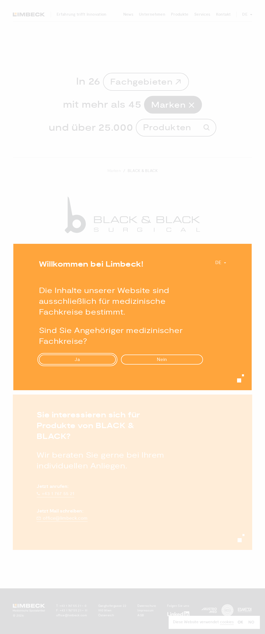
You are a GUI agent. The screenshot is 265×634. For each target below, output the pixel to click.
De (218, 263)
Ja (77, 360)
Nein (162, 360)
